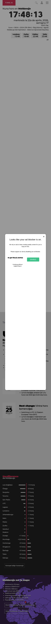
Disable (33, 259)
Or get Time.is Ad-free (15, 258)
